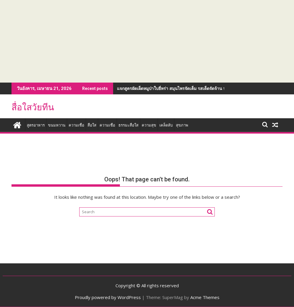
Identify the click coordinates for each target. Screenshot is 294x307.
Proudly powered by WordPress (108, 297)
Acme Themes (204, 297)
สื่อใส (91, 125)
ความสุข (149, 125)
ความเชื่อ (76, 125)
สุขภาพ (182, 125)
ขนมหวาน (56, 125)
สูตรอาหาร (36, 125)
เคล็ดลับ (166, 125)
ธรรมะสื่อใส (128, 125)
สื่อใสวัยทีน (32, 107)
